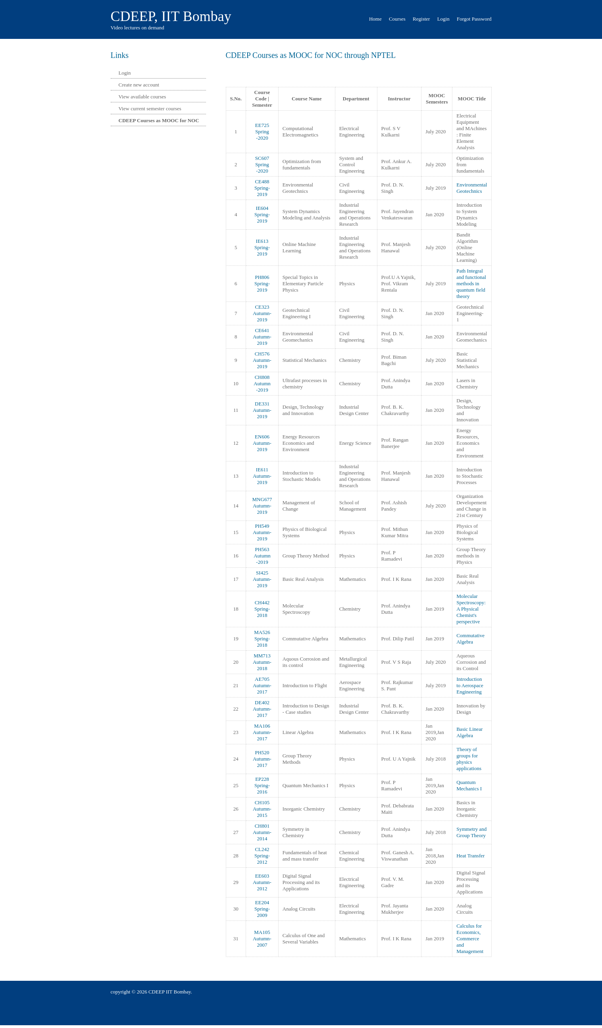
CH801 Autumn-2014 (262, 832)
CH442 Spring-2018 (262, 609)
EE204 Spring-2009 (262, 908)
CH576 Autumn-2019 (262, 360)
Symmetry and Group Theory (471, 832)
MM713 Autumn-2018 (262, 662)
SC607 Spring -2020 (262, 164)
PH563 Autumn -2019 (262, 555)
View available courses (142, 97)
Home (375, 19)
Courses (397, 19)
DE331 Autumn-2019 (262, 410)
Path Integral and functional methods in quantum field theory (471, 283)
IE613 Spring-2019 (262, 247)
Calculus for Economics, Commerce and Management (469, 938)
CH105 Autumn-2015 (262, 808)
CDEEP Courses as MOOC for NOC (159, 120)
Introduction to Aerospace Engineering (469, 685)
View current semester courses (150, 108)
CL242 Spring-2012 (262, 855)
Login (443, 19)
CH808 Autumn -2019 (262, 383)
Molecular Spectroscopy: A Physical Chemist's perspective (471, 608)
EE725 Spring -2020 (262, 131)
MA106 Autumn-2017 (262, 732)
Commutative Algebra (470, 638)
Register (421, 19)
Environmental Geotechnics (471, 188)
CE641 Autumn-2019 (262, 336)
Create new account (139, 85)
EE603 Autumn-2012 (262, 882)
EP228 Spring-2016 (262, 785)
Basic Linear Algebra (469, 732)
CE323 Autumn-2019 (262, 313)
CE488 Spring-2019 (262, 188)
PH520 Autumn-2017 (262, 758)
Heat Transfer (470, 856)
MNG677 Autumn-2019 (262, 505)
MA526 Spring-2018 (262, 638)
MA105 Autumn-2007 (262, 938)
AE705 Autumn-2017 (262, 685)
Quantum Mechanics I (469, 785)
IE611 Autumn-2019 (262, 476)
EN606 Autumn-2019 (262, 443)
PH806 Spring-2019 (262, 283)
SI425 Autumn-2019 (262, 579)
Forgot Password (474, 19)
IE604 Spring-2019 (262, 214)
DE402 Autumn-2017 (262, 708)
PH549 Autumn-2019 (262, 532)
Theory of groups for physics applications (468, 758)
